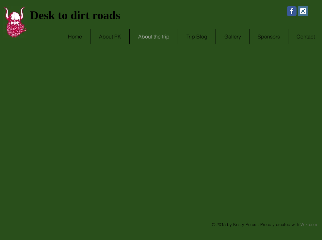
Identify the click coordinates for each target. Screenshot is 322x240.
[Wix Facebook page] (292, 11)
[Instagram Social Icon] (303, 11)
